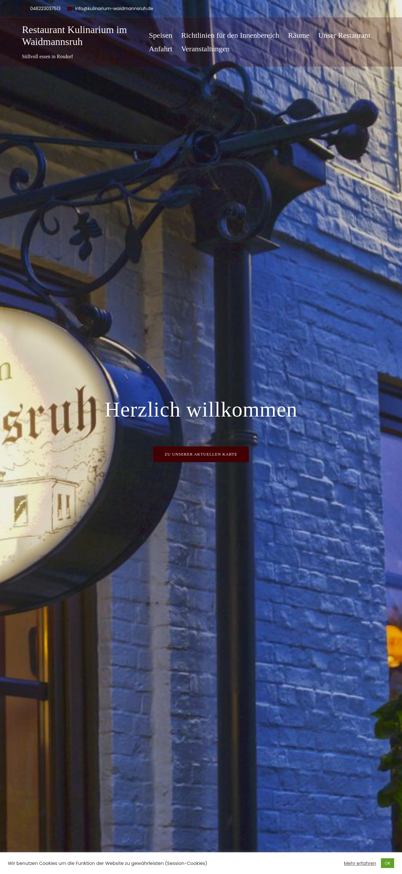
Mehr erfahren (360, 863)
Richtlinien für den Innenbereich (230, 35)
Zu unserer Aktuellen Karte (201, 454)
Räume (298, 35)
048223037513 (45, 8)
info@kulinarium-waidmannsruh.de (114, 8)
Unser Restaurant (344, 35)
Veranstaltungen (205, 49)
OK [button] (387, 863)
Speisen (160, 35)
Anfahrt (160, 49)
